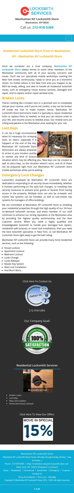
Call (37, 489)
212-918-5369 (43, 27)
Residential (16, 470)
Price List (42, 477)
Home (5, 470)
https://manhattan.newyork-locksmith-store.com (48, 464)
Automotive (42, 470)
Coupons (66, 470)
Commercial (29, 470)
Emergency (54, 470)
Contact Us (37, 474)
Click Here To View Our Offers (37, 414)
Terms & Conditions (26, 477)
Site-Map (52, 477)
